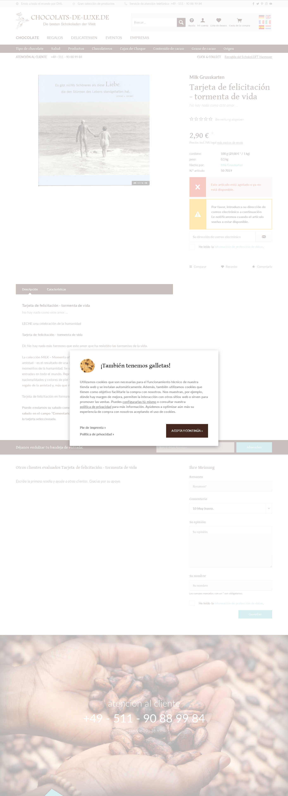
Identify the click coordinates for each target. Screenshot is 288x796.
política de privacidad (95, 407)
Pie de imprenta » (93, 427)
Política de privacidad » (97, 434)
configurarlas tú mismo (139, 402)
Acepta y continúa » (187, 430)
